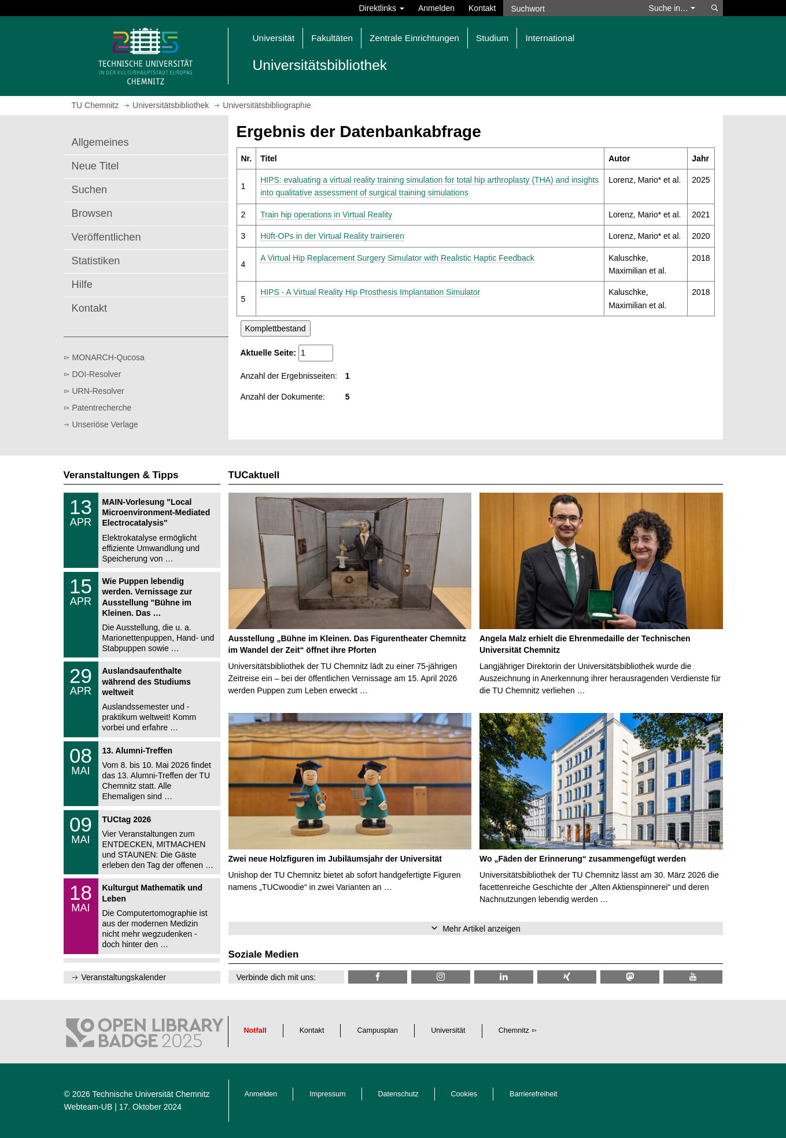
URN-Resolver (98, 391)
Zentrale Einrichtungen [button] (414, 38)
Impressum (327, 1094)
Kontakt (482, 8)
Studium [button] (492, 38)
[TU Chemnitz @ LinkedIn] (503, 977)
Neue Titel (95, 166)
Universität (448, 1030)
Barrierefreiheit (534, 1094)
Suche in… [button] (672, 8)
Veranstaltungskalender (124, 977)
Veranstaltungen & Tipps (121, 475)
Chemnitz (514, 1030)
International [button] (549, 38)
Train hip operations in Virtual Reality (326, 214)
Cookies (464, 1094)
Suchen (90, 189)
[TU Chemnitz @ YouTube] (692, 977)
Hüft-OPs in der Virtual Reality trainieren (332, 236)
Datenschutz (398, 1094)
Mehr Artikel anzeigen (481, 928)
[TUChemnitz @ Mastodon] (629, 977)
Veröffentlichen (106, 237)
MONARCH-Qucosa (108, 357)
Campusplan (377, 1030)
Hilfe (82, 284)
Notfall (255, 1030)
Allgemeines (100, 142)
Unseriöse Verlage (105, 424)
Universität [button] (274, 38)
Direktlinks (381, 8)
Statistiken (96, 261)
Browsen (92, 213)
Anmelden (436, 8)
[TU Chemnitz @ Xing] (566, 977)
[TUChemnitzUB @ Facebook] (377, 977)
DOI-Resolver (96, 374)
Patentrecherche (102, 407)
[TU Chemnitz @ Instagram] (440, 977)
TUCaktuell (254, 475)
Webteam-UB (88, 1106)
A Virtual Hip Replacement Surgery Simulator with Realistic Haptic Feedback (397, 258)
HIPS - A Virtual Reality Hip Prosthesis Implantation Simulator (370, 292)
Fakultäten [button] (332, 38)
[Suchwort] (570, 8)
